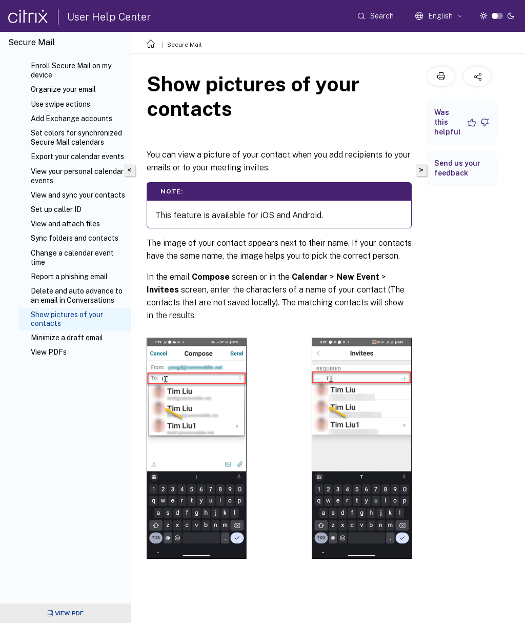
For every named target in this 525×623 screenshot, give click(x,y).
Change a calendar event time (72, 257)
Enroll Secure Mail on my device (71, 70)
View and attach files (65, 224)
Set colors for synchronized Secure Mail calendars (76, 137)
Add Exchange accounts (71, 118)
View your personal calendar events (77, 176)
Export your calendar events (77, 156)
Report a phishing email (69, 276)
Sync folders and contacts (74, 238)
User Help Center (109, 17)
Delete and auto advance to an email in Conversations (77, 295)
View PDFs (49, 352)
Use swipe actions (60, 104)
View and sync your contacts (78, 195)
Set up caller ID (56, 209)
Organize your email (63, 89)
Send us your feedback (457, 168)
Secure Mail (184, 44)
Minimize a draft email (67, 338)
